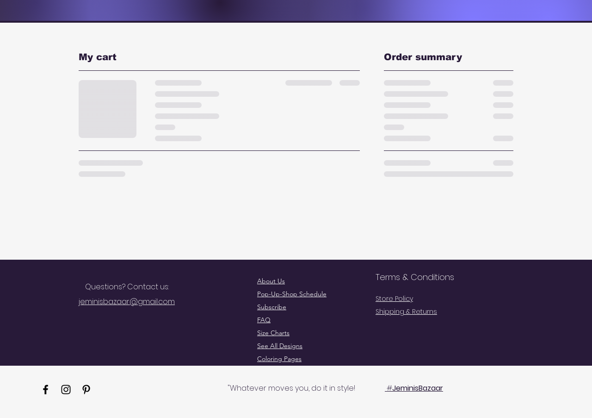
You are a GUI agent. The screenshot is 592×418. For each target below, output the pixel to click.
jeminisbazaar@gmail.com (127, 301)
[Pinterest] (86, 389)
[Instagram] (66, 389)
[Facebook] (45, 389)
